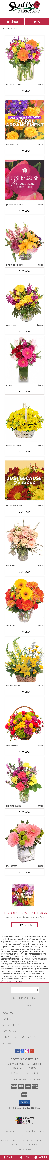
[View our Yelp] (32, 1052)
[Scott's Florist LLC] (24, 14)
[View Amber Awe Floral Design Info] (24, 600)
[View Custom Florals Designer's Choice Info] (24, 119)
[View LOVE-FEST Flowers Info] (24, 360)
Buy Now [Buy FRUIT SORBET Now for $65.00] (24, 872)
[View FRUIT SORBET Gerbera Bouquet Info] (24, 841)
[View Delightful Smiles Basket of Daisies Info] (24, 420)
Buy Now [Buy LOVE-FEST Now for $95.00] (24, 391)
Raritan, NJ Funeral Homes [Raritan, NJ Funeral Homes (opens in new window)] (18, 1131)
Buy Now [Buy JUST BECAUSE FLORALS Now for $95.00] (24, 211)
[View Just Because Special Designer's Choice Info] (24, 480)
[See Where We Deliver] (24, 1005)
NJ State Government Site (36, 1140)
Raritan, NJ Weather (10, 1140)
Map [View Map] (24, 1157)
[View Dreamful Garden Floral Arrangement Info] (24, 781)
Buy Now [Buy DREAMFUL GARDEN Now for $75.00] (24, 812)
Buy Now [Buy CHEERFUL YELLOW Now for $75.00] (24, 692)
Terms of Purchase (32, 1145)
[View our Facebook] (17, 1052)
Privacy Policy (12, 1145)
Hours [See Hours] (40, 1157)
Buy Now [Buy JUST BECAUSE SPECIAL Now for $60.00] (24, 511)
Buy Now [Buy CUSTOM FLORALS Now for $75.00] (24, 151)
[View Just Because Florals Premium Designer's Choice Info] (24, 180)
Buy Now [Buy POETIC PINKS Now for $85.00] (24, 571)
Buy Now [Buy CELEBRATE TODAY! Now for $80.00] (24, 91)
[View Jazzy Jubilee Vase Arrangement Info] (24, 300)
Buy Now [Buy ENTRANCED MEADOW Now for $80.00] (24, 271)
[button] (24, 1103)
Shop (12, 21)
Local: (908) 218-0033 (24, 1073)
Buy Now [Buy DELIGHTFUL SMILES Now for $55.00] (24, 451)
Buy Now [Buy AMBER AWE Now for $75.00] (24, 632)
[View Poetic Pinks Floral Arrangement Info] (24, 540)
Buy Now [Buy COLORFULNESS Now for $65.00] (24, 752)
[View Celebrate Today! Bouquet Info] (24, 59)
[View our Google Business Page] (22, 1052)
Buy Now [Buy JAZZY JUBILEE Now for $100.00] (24, 331)
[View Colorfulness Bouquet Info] (24, 721)
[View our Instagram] (27, 1052)
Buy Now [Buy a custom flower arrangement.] (24, 925)
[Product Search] (25, 990)
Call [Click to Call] (8, 1157)
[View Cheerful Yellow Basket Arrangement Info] (24, 660)
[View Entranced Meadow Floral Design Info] (24, 240)
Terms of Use (24, 1149)
